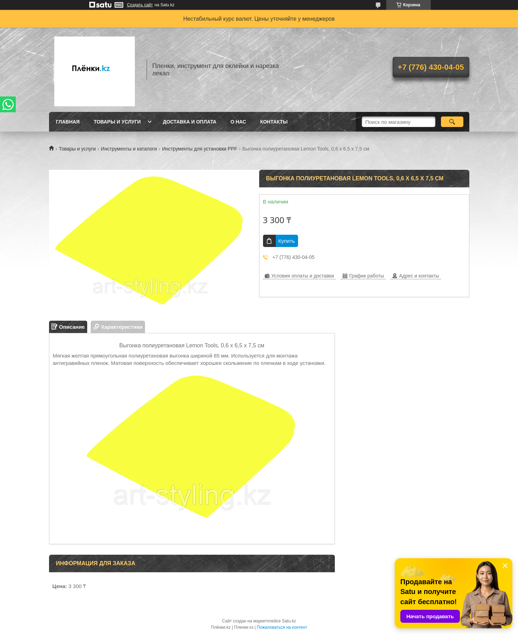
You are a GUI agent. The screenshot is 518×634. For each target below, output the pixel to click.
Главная (68, 122)
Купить (286, 241)
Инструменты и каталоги (129, 149)
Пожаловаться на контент (282, 627)
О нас (238, 122)
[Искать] (452, 121)
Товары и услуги (117, 122)
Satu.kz (289, 621)
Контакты (274, 122)
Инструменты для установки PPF (199, 149)
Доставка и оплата (189, 122)
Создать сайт (140, 4)
